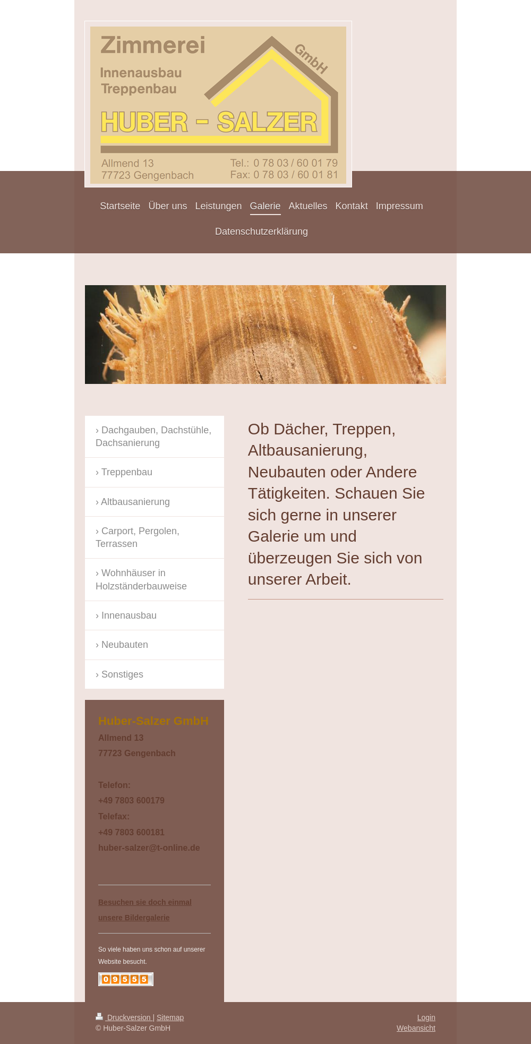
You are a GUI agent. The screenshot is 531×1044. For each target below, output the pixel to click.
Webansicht (416, 1028)
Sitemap (170, 1017)
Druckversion (124, 1017)
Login (426, 1017)
